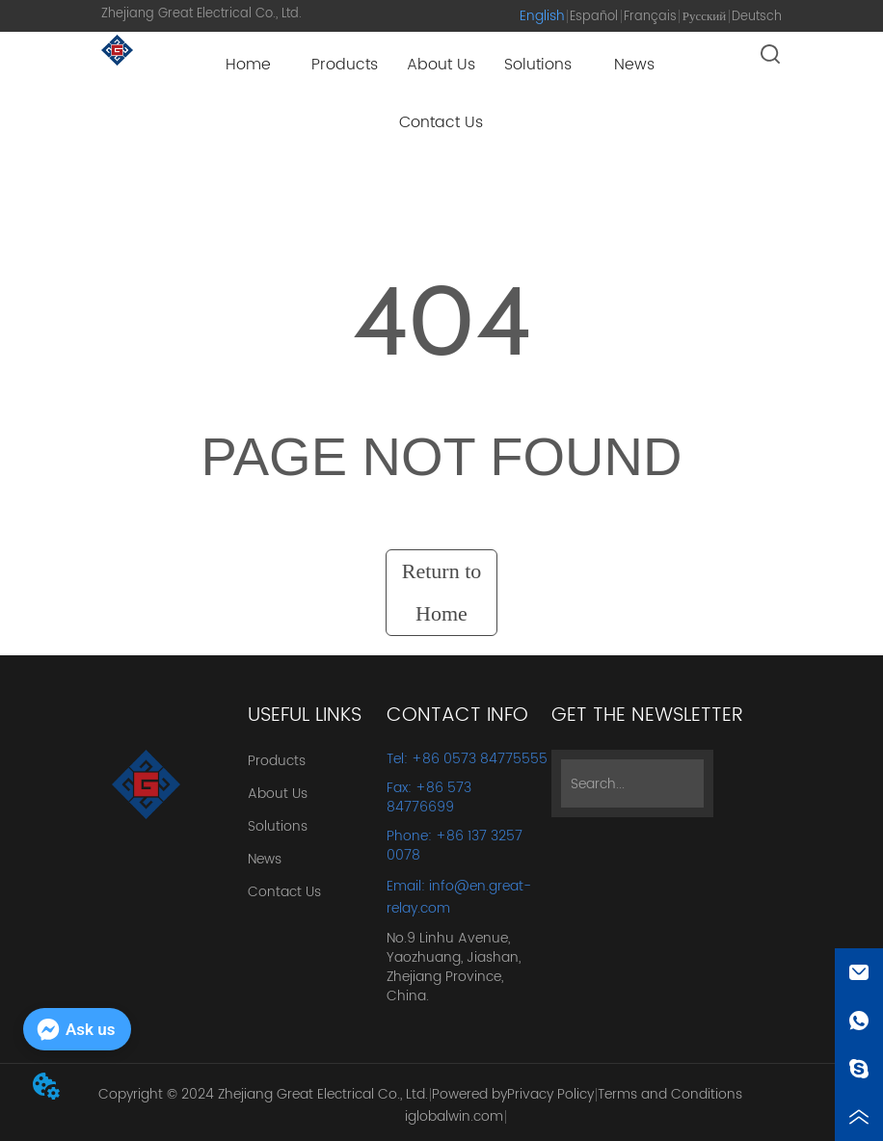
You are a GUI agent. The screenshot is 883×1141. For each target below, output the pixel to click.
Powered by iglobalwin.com (456, 1105)
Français (650, 17)
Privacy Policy (550, 1094)
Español (594, 17)
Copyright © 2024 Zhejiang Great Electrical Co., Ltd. (263, 1094)
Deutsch (757, 17)
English (542, 16)
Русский (704, 17)
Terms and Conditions (670, 1094)
